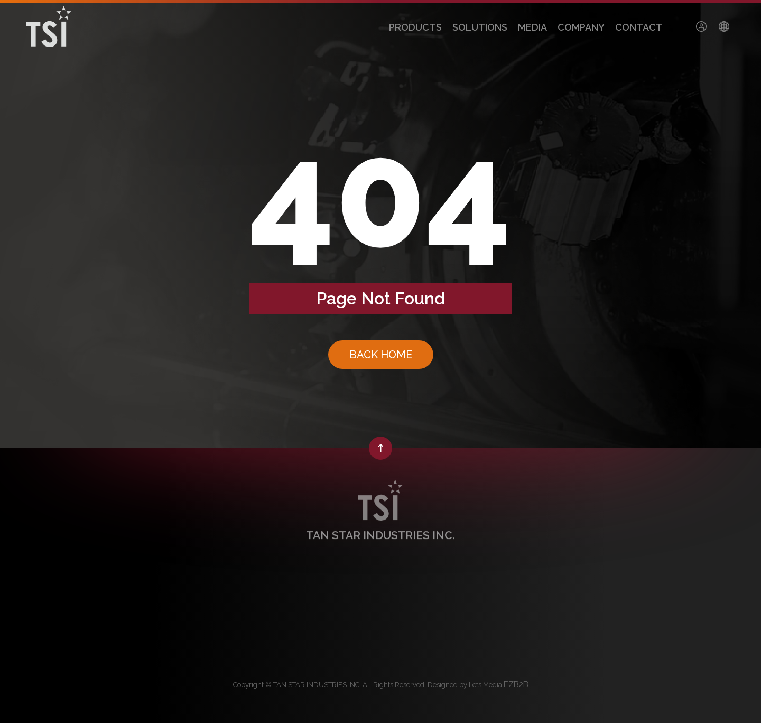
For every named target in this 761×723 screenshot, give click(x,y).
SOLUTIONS (479, 27)
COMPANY (581, 27)
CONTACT (639, 27)
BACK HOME (380, 354)
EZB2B (516, 684)
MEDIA (532, 27)
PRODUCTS (415, 27)
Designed (443, 685)
